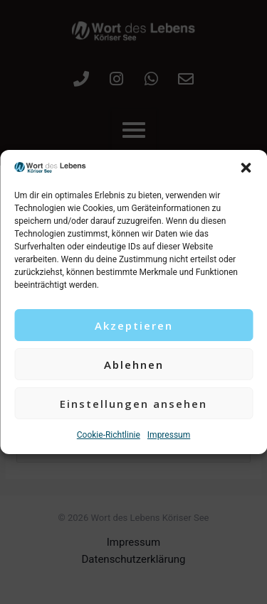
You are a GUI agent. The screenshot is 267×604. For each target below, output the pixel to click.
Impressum (168, 435)
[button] (246, 168)
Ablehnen (134, 364)
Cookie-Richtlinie (108, 435)
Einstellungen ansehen (133, 404)
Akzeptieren (134, 325)
